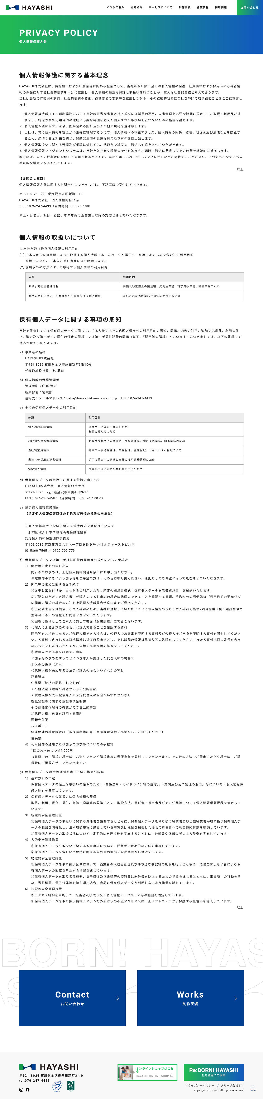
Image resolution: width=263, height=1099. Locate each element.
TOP (253, 1090)
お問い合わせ (250, 7)
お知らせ (137, 7)
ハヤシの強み (116, 7)
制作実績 (185, 7)
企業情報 (203, 7)
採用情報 (221, 7)
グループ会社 (229, 1085)
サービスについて (161, 7)
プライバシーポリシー (200, 1085)
